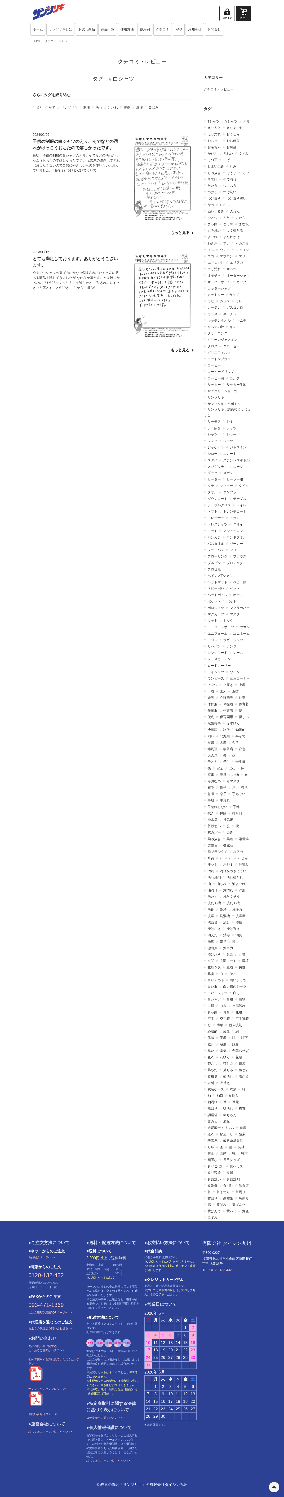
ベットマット (217, 582)
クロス (212, 346)
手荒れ (225, 800)
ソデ (211, 486)
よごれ (212, 237)
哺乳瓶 (212, 749)
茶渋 (242, 1063)
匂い (211, 736)
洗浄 (223, 909)
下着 (211, 691)
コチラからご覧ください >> (104, 1417)
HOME (37, 41)
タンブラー (231, 492)
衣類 (233, 1089)
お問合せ (214, 29)
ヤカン (245, 627)
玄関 (211, 961)
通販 (226, 1121)
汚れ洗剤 (214, 877)
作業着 (228, 710)
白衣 (223, 1006)
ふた (226, 218)
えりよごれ (234, 128)
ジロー (212, 453)
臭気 (223, 1051)
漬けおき (214, 954)
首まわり (223, 1192)
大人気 (212, 755)
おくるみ (233, 134)
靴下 (244, 1153)
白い (232, 974)
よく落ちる (234, 230)
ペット (235, 588)
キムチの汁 (216, 327)
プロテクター (236, 563)
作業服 (212, 710)
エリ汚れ (214, 269)
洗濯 (139, 107)
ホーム (38, 29)
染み (229, 832)
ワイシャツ (216, 672)
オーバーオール (219, 282)
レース (238, 653)
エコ (211, 256)
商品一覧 (107, 29)
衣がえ (244, 1076)
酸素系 (212, 1140)
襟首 (242, 1108)
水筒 (211, 858)
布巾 (211, 787)
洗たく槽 (214, 903)
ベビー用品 (216, 588)
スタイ (212, 460)
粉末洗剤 (235, 1025)
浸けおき (214, 929)
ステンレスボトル (236, 460)
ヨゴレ (212, 640)
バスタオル (216, 543)
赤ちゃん (229, 1115)
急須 (211, 794)
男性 (242, 967)
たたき (212, 185)
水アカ (238, 852)
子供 (226, 762)
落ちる (228, 1070)
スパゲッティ (217, 466)
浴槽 (238, 922)
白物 (242, 999)
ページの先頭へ (274, 1487)
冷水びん (233, 723)
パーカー (236, 543)
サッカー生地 (236, 385)
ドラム (235, 518)
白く (236, 993)
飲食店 (244, 1185)
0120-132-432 (46, 1275)
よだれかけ (231, 237)
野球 (211, 1147)
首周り (240, 1192)
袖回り (234, 1095)
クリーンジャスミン (222, 339)
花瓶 (238, 1057)
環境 (245, 961)
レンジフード (217, 653)
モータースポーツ (221, 627)
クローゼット (233, 346)
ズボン (228, 473)
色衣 (211, 1057)
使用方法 (127, 29)
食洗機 (212, 1185)
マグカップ (216, 614)
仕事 (242, 697)
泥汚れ (228, 890)
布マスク (233, 781)
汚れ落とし (234, 877)
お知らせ (194, 29)
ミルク (228, 620)
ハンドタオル (236, 537)
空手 (211, 1019)
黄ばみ (153, 107)
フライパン (216, 550)
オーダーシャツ (238, 275)
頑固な (212, 1160)
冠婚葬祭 (214, 723)
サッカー (214, 385)
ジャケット (216, 447)
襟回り (212, 1108)
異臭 (211, 974)
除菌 (223, 1153)
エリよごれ (216, 262)
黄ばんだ (238, 1205)
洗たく (212, 896)
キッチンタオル (219, 320)
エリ (242, 256)
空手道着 (242, 1019)
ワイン (235, 672)
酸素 (242, 1134)
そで (52, 107)
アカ (226, 243)
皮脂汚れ (238, 1006)
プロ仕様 (214, 569)
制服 (86, 107)
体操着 (228, 704)
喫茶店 (228, 749)
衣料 (211, 1083)
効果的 (240, 729)
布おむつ (214, 781)
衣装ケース (216, 1089)
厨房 (211, 742)
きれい (228, 153)
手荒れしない (217, 807)
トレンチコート (234, 511)
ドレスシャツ (217, 524)
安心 (232, 768)
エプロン (226, 256)
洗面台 (212, 922)
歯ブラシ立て (217, 852)
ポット (231, 601)
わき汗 (212, 243)
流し (226, 922)
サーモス (214, 421)
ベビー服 (239, 582)
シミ (229, 421)
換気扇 (228, 819)
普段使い (214, 826)
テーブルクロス (219, 505)
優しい (244, 717)
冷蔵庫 (212, 729)
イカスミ (242, 243)
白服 (229, 999)
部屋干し (226, 1134)
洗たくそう (231, 896)
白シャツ (214, 999)
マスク (235, 614)
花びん (225, 1057)
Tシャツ (214, 121)
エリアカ (236, 262)
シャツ (231, 428)
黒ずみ (212, 1218)
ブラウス (239, 556)
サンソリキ (69, 107)
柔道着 (212, 845)
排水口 (237, 813)
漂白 (235, 942)
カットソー (216, 295)
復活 (244, 787)
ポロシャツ (216, 608)
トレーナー (216, 518)
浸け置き (233, 929)
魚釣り (244, 1198)
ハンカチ (214, 537)
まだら (240, 218)
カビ (211, 301)
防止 (211, 1153)
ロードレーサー (219, 666)
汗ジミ (228, 864)
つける (212, 192)
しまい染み (216, 166)
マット (212, 620)
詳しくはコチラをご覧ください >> (50, 1431)
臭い (211, 1051)
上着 (242, 685)
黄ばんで (214, 1211)
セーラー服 (234, 479)
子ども (212, 762)
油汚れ (113, 107)
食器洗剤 (233, 1179)
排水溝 (212, 819)
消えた (212, 935)
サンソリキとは (60, 29)
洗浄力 (237, 909)
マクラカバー (240, 608)
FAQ (178, 29)
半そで (240, 736)
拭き (211, 813)
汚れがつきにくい (233, 871)
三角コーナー (240, 678)
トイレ (241, 505)
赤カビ (212, 1121)
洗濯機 (240, 916)
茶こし (212, 1063)
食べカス (236, 1166)
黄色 (245, 1211)
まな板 (244, 224)
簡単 (220, 1025)
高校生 (228, 1198)
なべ (211, 205)
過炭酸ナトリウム (221, 1128)
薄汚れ (228, 1076)
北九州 (225, 736)
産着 (229, 967)
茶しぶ (228, 1063)
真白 (226, 1012)
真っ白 (212, 1012)
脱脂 (223, 1044)
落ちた (212, 1070)
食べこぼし (216, 1166)
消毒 (226, 935)
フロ (233, 550)
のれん (235, 211)
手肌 (211, 800)
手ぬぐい (238, 794)
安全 (220, 768)
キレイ (235, 327)
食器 (229, 1172)
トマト (212, 511)
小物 (235, 775)
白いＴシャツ (217, 993)
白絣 (211, 1006)
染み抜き (214, 839)
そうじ (231, 173)
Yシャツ (231, 121)
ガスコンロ (234, 307)
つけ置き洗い (236, 198)
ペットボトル (217, 595)
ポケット (214, 601)
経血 (226, 1031)
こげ (226, 160)
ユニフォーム (217, 633)
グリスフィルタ (219, 352)
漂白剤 (212, 948)
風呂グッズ (231, 1160)
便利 (211, 717)
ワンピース (216, 678)
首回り (212, 1198)
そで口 (212, 179)
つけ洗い (229, 192)
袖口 (220, 1095)
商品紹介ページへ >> (41, 1257)
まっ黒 (228, 224)
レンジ (231, 646)
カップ (234, 295)
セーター (214, 479)
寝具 (223, 775)
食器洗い (214, 1179)
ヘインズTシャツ (220, 576)
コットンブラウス (221, 359)
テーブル (239, 499)
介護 (211, 697)
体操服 (212, 704)
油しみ (221, 884)
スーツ (238, 466)
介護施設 (226, 697)
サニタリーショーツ (222, 391)
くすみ (244, 153)
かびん (212, 153)
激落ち (231, 954)
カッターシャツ (219, 288)
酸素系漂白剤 (233, 1140)
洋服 (242, 890)
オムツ (231, 269)
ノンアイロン (233, 531)
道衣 (211, 1134)
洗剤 (127, 107)
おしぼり (233, 141)
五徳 (235, 691)
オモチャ (214, 275)
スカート (229, 453)
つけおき (229, 185)
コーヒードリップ (221, 372)
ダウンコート (217, 499)
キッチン (229, 314)
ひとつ (212, 218)
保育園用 (226, 717)
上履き (228, 685)
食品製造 (214, 1172)
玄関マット (228, 961)
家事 (211, 775)
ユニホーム (241, 633)
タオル (212, 492)
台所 (235, 742)
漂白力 (228, 948)
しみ (233, 166)
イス (211, 250)
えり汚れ (214, 134)
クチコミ (162, 29)
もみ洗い (214, 230)
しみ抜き (214, 173)
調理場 (212, 1115)
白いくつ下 (216, 980)
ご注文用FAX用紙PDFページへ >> (50, 1312)
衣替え (225, 1083)
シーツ (228, 441)
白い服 (212, 986)
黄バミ (231, 1211)
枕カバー (214, 832)
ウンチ (225, 250)
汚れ (99, 107)
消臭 (238, 935)
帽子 (223, 787)
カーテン (214, 307)
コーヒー (214, 365)
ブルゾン (214, 563)
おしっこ (214, 141)
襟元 (235, 1102)
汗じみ (243, 858)
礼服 (238, 1012)
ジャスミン (238, 447)
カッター (243, 282)
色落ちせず (240, 1051)
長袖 (241, 1147)
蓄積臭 (212, 1076)
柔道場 (244, 839)
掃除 (223, 813)
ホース (238, 595)
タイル (244, 486)
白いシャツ (238, 980)
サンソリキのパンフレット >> (47, 1389)
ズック (212, 473)
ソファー (226, 486)
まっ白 (212, 224)
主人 (223, 691)
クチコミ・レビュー (58, 41)
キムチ (241, 320)
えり (39, 107)
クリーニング (217, 333)
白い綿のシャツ (234, 986)
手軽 (236, 807)
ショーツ (233, 434)
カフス (225, 301)
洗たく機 (233, 903)
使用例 (145, 29)
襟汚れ (228, 1108)
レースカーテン (219, 659)
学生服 (240, 762)
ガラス (212, 314)
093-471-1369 (46, 1305)
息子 (223, 794)
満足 (223, 942)
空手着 (225, 1019)
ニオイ (238, 524)
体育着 (244, 704)
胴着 (223, 1038)
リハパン (214, 646)
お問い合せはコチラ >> (43, 1414)
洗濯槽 (225, 916)
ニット (212, 531)
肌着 (211, 1038)
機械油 (228, 845)
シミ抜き (214, 428)
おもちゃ (214, 147)
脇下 (244, 1038)
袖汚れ (212, 1102)
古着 (223, 742)
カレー (240, 301)
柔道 (229, 839)
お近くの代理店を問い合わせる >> (50, 1328)
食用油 (228, 1185)
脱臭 (235, 1044)
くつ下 (212, 160)
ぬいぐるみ (216, 211)
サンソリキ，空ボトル (224, 404)
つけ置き (214, 198)
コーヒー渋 (216, 378)
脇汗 (211, 1044)
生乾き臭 (214, 967)
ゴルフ (235, 378)
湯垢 (211, 942)
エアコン (242, 250)
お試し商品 (86, 29)
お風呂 (231, 147)
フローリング (217, 556)
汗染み (244, 864)
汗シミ (212, 864)
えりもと (214, 128)
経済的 (212, 1031)
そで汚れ (229, 179)
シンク (212, 441)
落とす (244, 1070)
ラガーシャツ (233, 640)
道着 (243, 1128)
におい (225, 205)
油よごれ (238, 884)
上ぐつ (212, 685)
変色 (242, 749)
